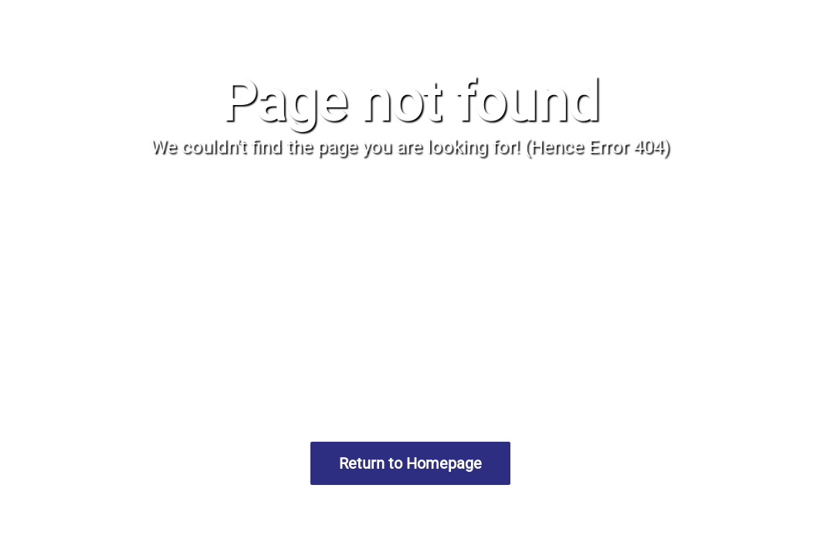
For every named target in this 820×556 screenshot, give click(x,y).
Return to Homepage (410, 463)
